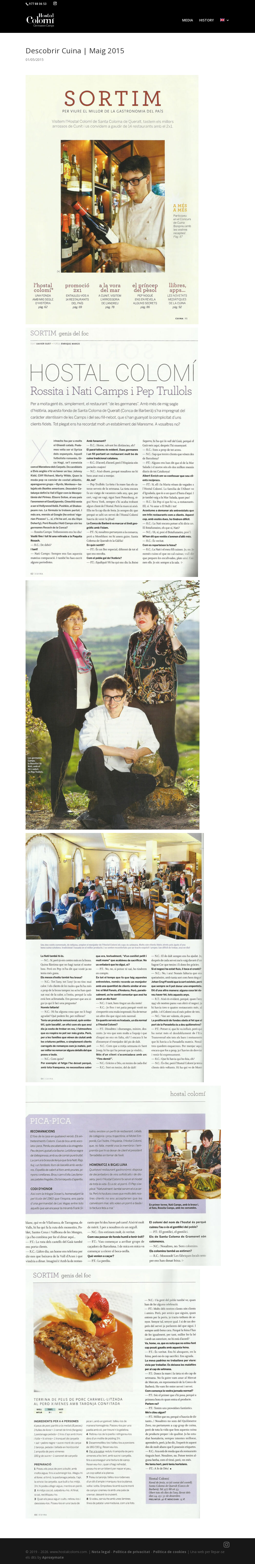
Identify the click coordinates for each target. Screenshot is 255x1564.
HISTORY (206, 20)
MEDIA (187, 20)
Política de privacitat (131, 1551)
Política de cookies (169, 1551)
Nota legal (101, 1551)
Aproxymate (53, 1557)
